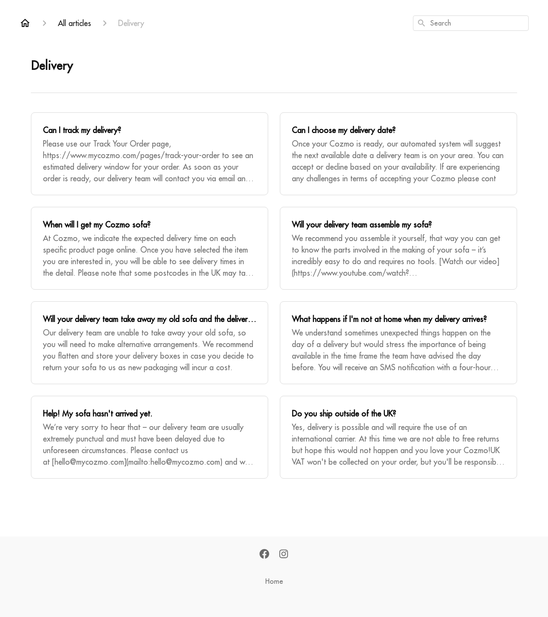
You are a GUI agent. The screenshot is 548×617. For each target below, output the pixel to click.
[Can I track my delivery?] (149, 153)
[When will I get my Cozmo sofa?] (149, 248)
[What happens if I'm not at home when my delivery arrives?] (398, 342)
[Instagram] (283, 554)
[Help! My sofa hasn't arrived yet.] (149, 437)
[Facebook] (264, 554)
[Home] (25, 23)
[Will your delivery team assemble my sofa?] (398, 248)
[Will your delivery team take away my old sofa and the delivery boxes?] (149, 342)
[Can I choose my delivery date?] (398, 153)
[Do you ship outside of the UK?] (398, 437)
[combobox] (471, 23)
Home (274, 581)
